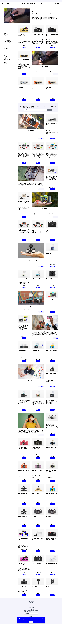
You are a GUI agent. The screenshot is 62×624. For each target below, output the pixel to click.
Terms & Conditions (31, 601)
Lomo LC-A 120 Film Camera (51, 278)
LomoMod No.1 (34, 516)
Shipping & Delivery (31, 603)
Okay (31, 621)
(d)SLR (5, 39)
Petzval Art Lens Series (7, 41)
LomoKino (48, 586)
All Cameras (45, 66)
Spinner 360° (34, 586)
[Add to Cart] (24, 47)
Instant (31, 3)
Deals (38, 3)
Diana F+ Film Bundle (35, 350)
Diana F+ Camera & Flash (50, 398)
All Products (6, 48)
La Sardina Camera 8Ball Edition (38, 563)
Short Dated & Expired (7, 59)
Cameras (23, 3)
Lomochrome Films (7, 57)
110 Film (5, 54)
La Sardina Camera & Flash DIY (51, 563)
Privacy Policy (31, 602)
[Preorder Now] (52, 458)
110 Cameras (6, 31)
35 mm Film (6, 52)
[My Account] (57, 3)
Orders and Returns (31, 607)
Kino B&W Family (6, 56)
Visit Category (55, 73)
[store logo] (5, 3)
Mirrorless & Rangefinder (7, 40)
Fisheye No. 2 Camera (23, 493)
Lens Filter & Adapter (7, 42)
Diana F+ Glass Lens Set (22, 398)
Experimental (45, 208)
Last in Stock (6, 62)
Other (41, 3)
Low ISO (5, 58)
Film (34, 3)
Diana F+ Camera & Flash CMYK (52, 350)
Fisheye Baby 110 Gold (36, 493)
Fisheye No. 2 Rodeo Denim (51, 447)
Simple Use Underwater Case (37, 538)
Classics (31, 182)
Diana (5, 32)
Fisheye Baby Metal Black (22, 516)
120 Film (5, 53)
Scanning (5, 55)
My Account (31, 606)
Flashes (5, 67)
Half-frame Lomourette (36, 278)
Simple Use (6, 33)
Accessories (6, 34)
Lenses (27, 3)
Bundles (5, 63)
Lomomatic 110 (6, 35)
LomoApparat (31, 130)
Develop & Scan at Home (8, 68)
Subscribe (50, 109)
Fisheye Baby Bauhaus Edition (51, 493)
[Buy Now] (38, 481)
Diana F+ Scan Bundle (22, 350)
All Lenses (5, 38)
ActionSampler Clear (50, 299)
